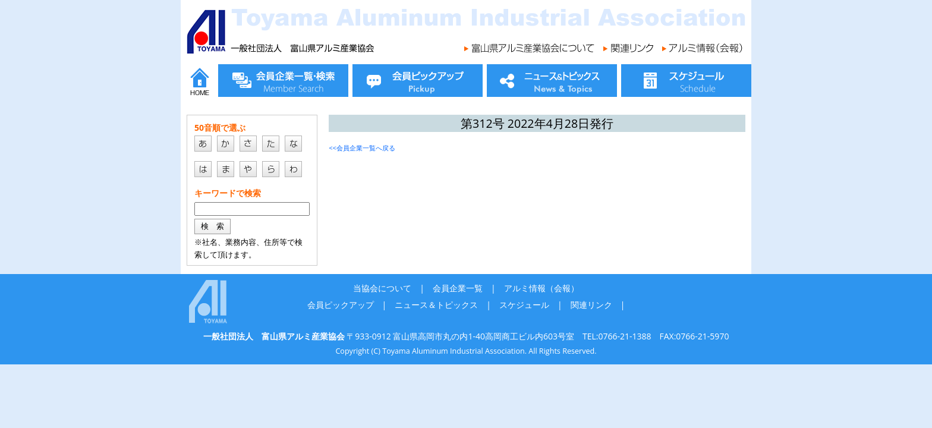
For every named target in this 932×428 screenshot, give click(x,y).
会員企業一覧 (458, 288)
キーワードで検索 (227, 193)
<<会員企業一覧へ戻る (362, 147)
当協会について (382, 288)
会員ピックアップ (340, 304)
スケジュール (524, 304)
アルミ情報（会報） (541, 288)
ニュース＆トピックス (436, 304)
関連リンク (591, 304)
